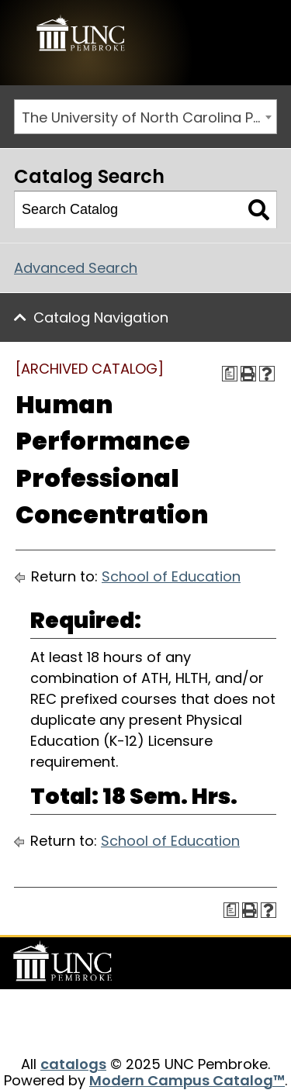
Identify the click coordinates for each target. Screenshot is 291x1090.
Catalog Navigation (100, 317)
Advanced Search (75, 268)
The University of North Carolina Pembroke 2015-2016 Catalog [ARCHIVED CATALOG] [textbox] (149, 117)
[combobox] (145, 116)
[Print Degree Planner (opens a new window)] (229, 373)
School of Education (171, 576)
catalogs (73, 1064)
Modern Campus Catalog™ (187, 1080)
